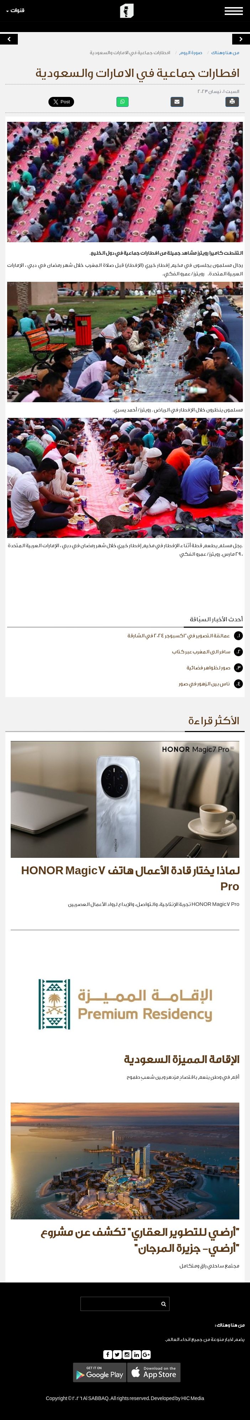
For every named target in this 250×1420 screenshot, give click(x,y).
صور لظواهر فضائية (215, 667)
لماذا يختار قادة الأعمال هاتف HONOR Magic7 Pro (130, 879)
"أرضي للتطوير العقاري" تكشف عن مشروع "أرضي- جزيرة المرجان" (139, 1241)
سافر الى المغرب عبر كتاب (207, 651)
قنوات (15, 10)
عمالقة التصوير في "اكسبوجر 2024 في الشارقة (185, 635)
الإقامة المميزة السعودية (181, 1060)
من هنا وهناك (225, 52)
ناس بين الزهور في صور (211, 683)
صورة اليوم (190, 52)
